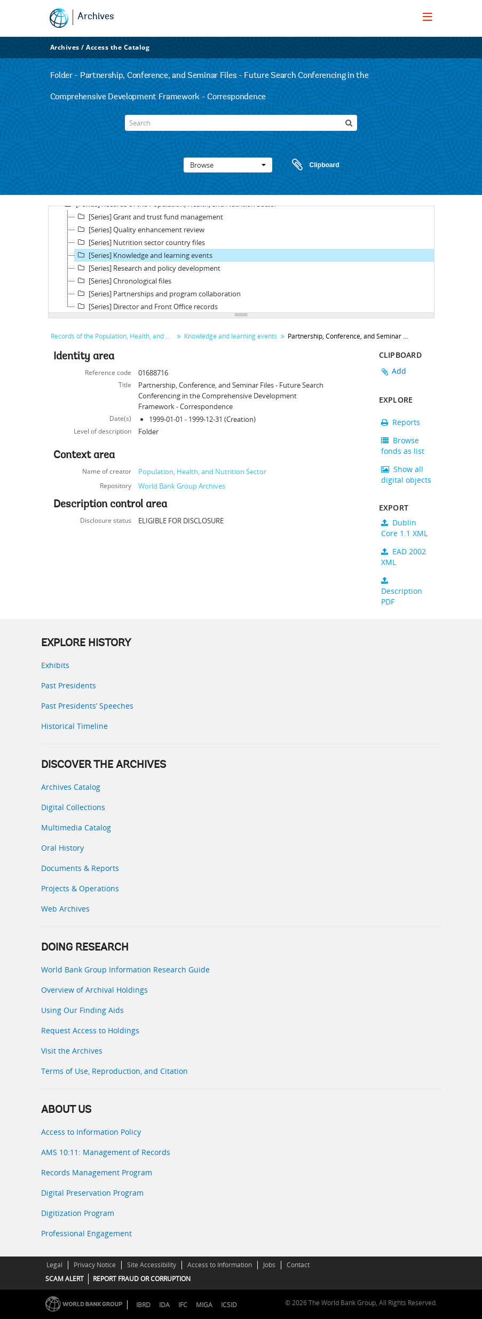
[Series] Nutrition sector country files (140, 242)
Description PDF (401, 592)
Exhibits (55, 665)
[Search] (241, 123)
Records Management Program (96, 1172)
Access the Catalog (117, 47)
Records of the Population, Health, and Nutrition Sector (113, 336)
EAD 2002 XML (403, 556)
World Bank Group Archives (181, 486)
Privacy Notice (95, 1264)
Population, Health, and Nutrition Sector (202, 471)
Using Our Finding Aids (82, 1010)
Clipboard (311, 165)
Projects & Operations (80, 888)
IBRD (143, 1304)
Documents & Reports (80, 868)
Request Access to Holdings (90, 1030)
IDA (164, 1304)
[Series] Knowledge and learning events (143, 255)
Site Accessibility (151, 1264)
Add (399, 371)
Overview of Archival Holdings (94, 990)
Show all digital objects (406, 474)
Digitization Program (77, 1213)
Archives (95, 17)
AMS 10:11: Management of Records (105, 1152)
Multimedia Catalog (76, 827)
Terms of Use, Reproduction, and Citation (114, 1071)
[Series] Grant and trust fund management (149, 216)
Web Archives (65, 909)
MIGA (204, 1304)
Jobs (269, 1264)
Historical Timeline (74, 726)
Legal (54, 1264)
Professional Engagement (86, 1233)
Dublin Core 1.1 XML (404, 527)
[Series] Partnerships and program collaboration (158, 293)
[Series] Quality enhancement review (139, 229)
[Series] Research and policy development (147, 268)
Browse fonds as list (402, 445)
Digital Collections (73, 807)
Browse (228, 165)
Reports (400, 422)
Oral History (62, 848)
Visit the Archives (71, 1051)
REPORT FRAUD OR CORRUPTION (142, 1278)
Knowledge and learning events (230, 336)
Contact (298, 1264)
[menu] (427, 17)
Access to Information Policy (91, 1132)
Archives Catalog (70, 787)
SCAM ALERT (64, 1278)
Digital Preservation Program (92, 1193)
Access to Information (219, 1264)
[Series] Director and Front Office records (146, 306)
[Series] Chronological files (123, 280)
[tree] (241, 259)
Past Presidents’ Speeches (87, 706)
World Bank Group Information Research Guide (125, 969)
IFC (182, 1304)
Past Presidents (68, 685)
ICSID (229, 1304)
